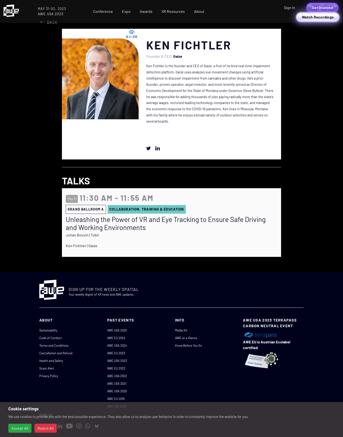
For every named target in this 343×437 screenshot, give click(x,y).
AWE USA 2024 (117, 345)
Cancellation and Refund (55, 353)
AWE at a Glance (186, 338)
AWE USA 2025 (117, 330)
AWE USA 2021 (116, 383)
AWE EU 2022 (116, 368)
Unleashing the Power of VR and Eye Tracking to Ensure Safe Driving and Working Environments (166, 223)
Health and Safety (51, 361)
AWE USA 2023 (117, 361)
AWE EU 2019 (116, 399)
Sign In (289, 7)
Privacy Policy (48, 376)
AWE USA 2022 (117, 376)
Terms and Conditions (53, 345)
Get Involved (322, 7)
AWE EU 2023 (116, 353)
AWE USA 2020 (117, 391)
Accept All (19, 428)
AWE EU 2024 (116, 338)
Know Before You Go (188, 345)
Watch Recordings (318, 17)
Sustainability (48, 330)
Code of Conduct (50, 338)
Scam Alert (46, 368)
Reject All (46, 428)
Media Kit (181, 330)
